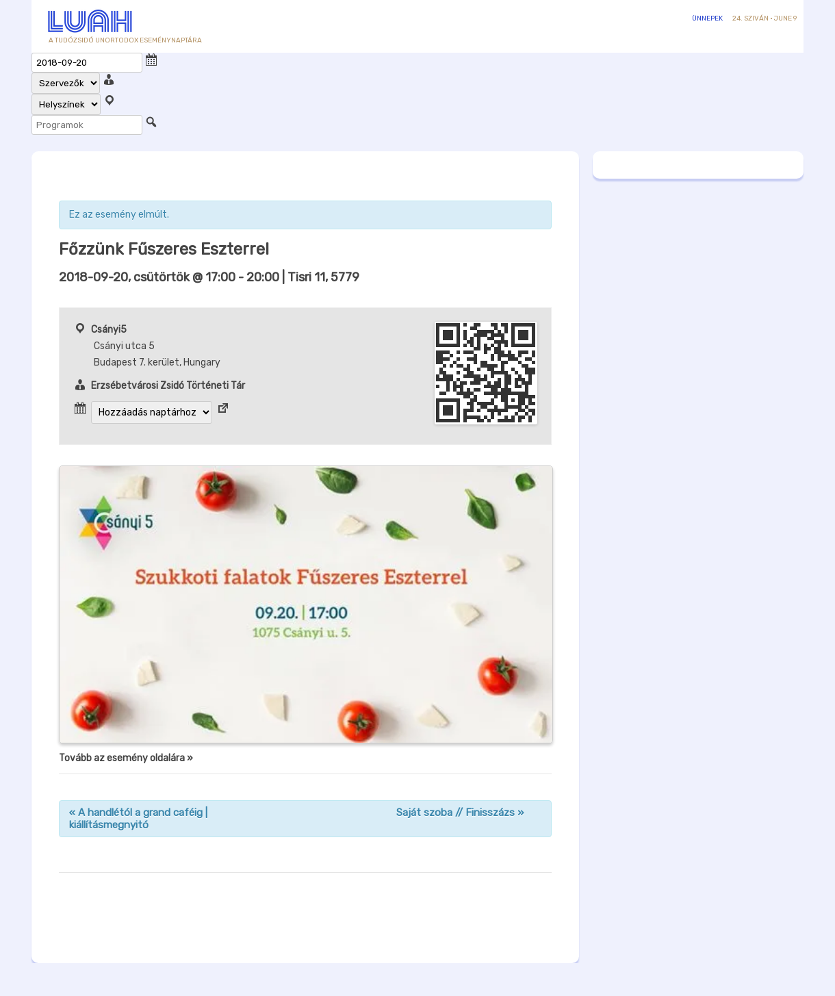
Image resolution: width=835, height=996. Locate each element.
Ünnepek (707, 18)
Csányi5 (109, 329)
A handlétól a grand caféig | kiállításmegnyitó (138, 818)
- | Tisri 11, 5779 (209, 277)
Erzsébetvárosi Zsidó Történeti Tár (168, 386)
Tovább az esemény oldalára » (126, 758)
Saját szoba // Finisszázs (460, 812)
